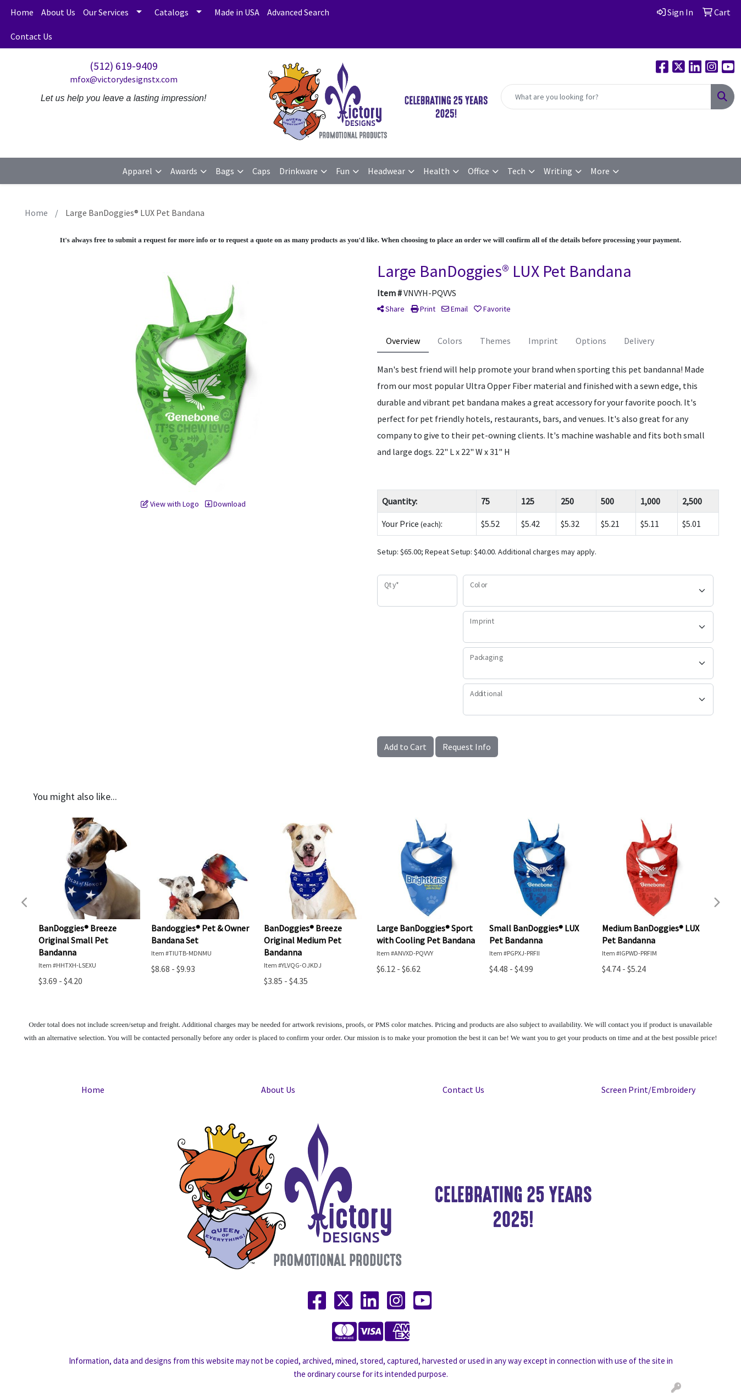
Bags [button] (224, 170)
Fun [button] (343, 170)
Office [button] (478, 170)
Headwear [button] (386, 170)
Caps (261, 170)
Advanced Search (298, 12)
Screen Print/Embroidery (648, 1089)
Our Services (106, 12)
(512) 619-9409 (124, 66)
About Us (58, 12)
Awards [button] (183, 170)
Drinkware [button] (298, 170)
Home (22, 12)
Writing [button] (558, 170)
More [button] (600, 170)
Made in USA (236, 12)
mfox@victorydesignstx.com (124, 79)
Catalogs (171, 12)
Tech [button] (516, 170)
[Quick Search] (606, 96)
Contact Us (31, 36)
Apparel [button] (137, 170)
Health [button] (436, 170)
